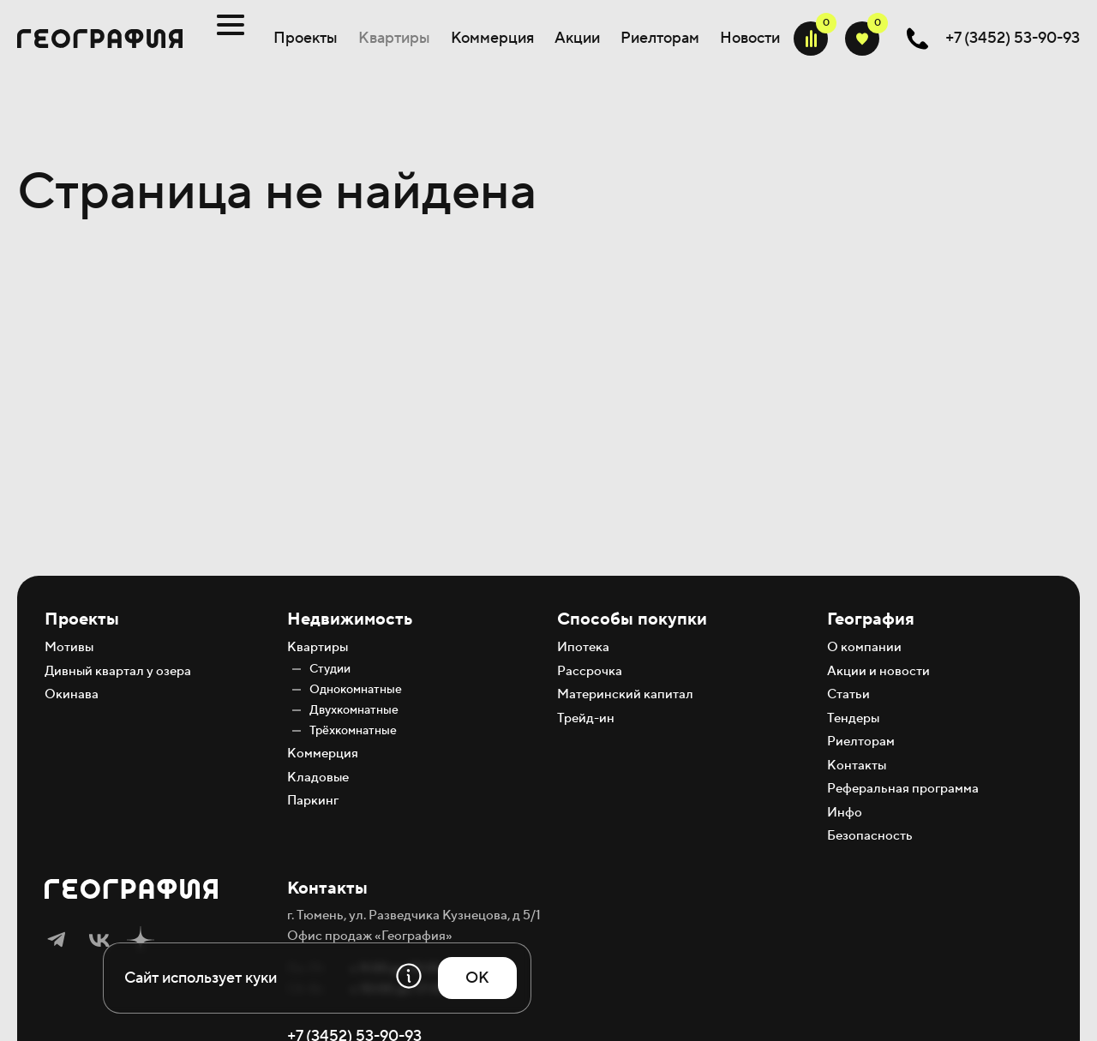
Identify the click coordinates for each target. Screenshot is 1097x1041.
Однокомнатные (355, 689)
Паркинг (313, 801)
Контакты (856, 765)
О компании (864, 647)
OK (477, 978)
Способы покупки (632, 619)
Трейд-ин (585, 718)
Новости (750, 38)
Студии (330, 669)
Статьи (848, 694)
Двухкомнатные (354, 710)
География (870, 619)
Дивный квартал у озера (118, 671)
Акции (577, 38)
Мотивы (69, 647)
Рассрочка (589, 671)
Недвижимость (349, 619)
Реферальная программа (903, 789)
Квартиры (394, 38)
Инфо (844, 813)
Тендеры (853, 718)
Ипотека (583, 647)
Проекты (305, 38)
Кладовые (318, 777)
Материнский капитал (625, 694)
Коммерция (492, 38)
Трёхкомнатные (353, 731)
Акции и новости (878, 671)
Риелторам (659, 38)
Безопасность (870, 836)
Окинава (72, 694)
